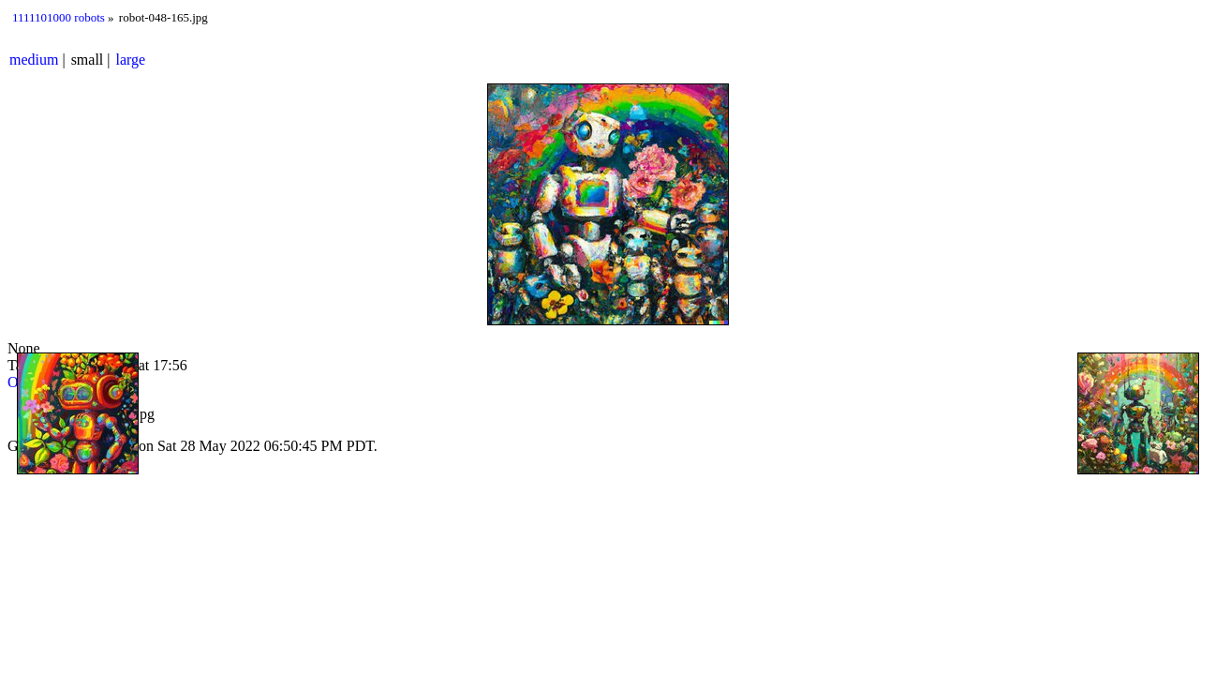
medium (33, 60)
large (131, 60)
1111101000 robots (58, 17)
